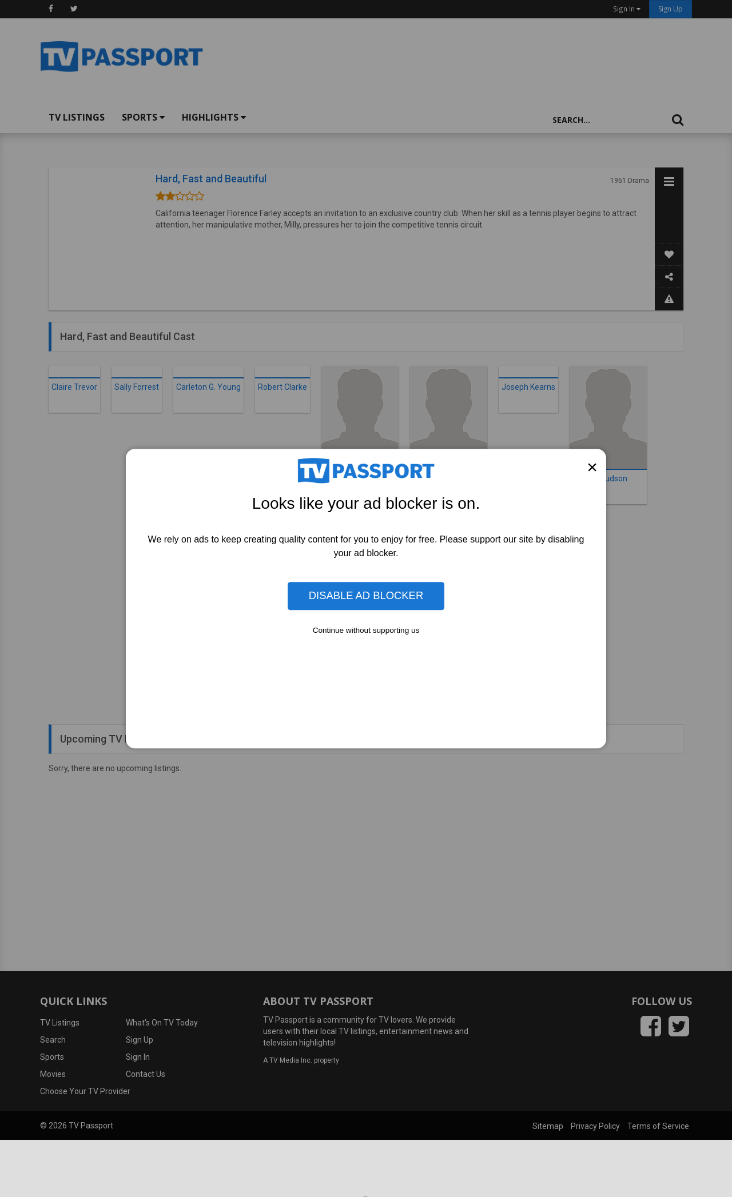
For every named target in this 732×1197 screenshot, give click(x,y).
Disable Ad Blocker (366, 596)
